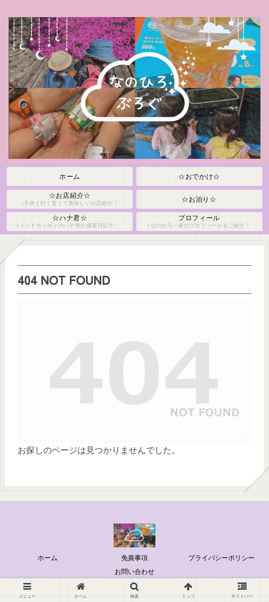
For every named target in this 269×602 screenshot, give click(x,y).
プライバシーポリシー (221, 558)
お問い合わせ (134, 571)
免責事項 (134, 558)
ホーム (48, 558)
